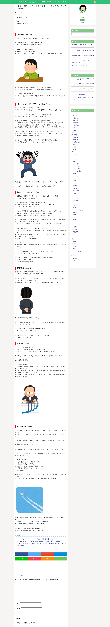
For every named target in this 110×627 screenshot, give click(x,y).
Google (73, 113)
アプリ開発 (73, 154)
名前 (17, 603)
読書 (75, 250)
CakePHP (79, 163)
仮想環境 (73, 239)
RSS (47, 558)
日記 (72, 244)
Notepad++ (76, 123)
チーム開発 (73, 183)
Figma (75, 141)
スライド (76, 117)
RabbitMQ (73, 130)
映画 (75, 248)
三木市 (72, 236)
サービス (76, 229)
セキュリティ (66, 1)
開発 (72, 263)
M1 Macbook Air (77, 226)
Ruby (75, 175)
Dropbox (76, 137)
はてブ (60, 554)
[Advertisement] (83, 279)
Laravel (78, 166)
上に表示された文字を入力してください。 (26, 623)
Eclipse (76, 120)
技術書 (75, 233)
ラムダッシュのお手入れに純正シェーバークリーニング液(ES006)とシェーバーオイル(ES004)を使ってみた (82, 50)
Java (75, 260)
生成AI (72, 253)
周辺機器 (76, 231)
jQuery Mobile (80, 210)
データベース (74, 187)
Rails (78, 176)
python (75, 173)
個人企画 (73, 243)
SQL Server (77, 190)
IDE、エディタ (74, 118)
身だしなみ (76, 234)
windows (73, 151)
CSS (75, 204)
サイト (17, 613)
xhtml (75, 214)
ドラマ (75, 246)
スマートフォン (74, 178)
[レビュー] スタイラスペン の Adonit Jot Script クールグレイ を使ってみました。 (40, 541)
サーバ (72, 158)
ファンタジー (80, 251)
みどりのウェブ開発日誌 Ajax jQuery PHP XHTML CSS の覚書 (32, 2)
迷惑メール (76, 193)
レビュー (75, 1)
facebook (22, 554)
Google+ (47, 554)
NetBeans (76, 122)
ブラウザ (73, 217)
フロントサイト (74, 202)
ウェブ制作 (76, 199)
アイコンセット (74, 152)
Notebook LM (77, 142)
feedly (60, 558)
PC (75, 227)
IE (74, 221)
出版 (75, 149)
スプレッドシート (78, 115)
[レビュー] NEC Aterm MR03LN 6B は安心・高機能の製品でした (35, 539)
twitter (75, 147)
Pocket (34, 558)
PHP (75, 161)
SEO (75, 146)
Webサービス (74, 135)
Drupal (78, 164)
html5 (75, 205)
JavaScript (76, 207)
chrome (76, 219)
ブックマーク (74, 216)
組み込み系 (73, 255)
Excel (75, 129)
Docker (75, 241)
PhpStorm (76, 125)
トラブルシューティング (76, 192)
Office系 (73, 127)
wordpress (79, 170)
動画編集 (76, 200)
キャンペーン (57, 1)
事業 (72, 238)
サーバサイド (74, 159)
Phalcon (79, 168)
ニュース (73, 195)
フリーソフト (74, 197)
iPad (75, 180)
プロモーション (74, 222)
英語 (72, 262)
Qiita (82, 19)
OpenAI (76, 144)
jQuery (78, 209)
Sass (75, 212)
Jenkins (76, 185)
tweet (34, 554)
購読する (83, 22)
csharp (75, 258)
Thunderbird (74, 134)
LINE (22, 558)
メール (17, 608)
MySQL (76, 188)
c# (74, 256)
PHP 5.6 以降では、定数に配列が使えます (81, 65)
